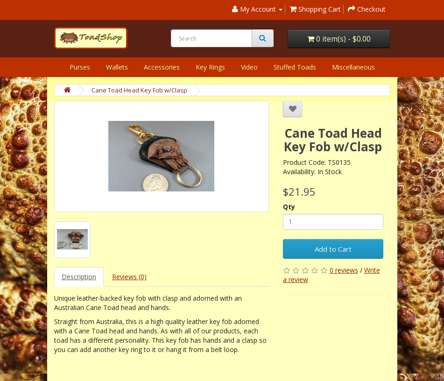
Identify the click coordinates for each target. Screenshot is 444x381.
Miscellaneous (353, 67)
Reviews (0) (129, 276)
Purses (80, 67)
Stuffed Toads (295, 67)
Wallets (117, 67)
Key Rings (210, 67)
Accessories (162, 67)
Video (249, 67)
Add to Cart (333, 249)
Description (79, 276)
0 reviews (344, 270)
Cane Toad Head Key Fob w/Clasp (139, 90)
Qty (289, 206)
